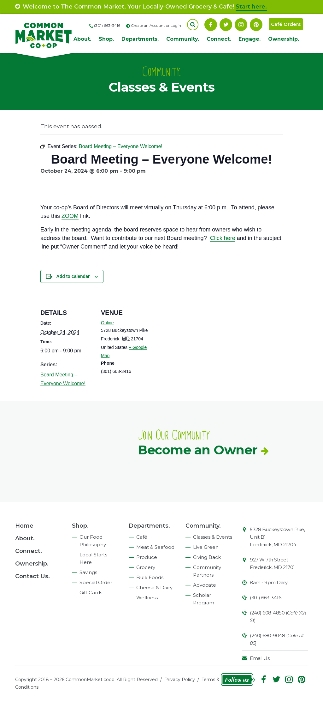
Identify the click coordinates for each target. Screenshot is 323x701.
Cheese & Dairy (154, 587)
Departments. (140, 39)
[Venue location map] (195, 336)
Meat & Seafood (155, 547)
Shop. (106, 39)
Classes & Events (212, 537)
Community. (182, 39)
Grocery (145, 567)
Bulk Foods (149, 577)
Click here (222, 238)
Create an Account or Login (156, 25)
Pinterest (256, 24)
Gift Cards (90, 593)
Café (141, 537)
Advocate (204, 585)
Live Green (206, 547)
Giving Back (207, 557)
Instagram (241, 24)
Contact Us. (32, 576)
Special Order (95, 582)
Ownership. (283, 39)
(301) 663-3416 (265, 598)
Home (24, 525)
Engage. (249, 39)
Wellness (147, 598)
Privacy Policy (179, 679)
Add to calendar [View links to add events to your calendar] (73, 276)
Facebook (210, 24)
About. (82, 39)
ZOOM (70, 216)
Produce (146, 557)
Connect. (219, 39)
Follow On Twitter (226, 24)
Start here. (251, 6)
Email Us (259, 658)
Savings (88, 572)
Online (107, 322)
